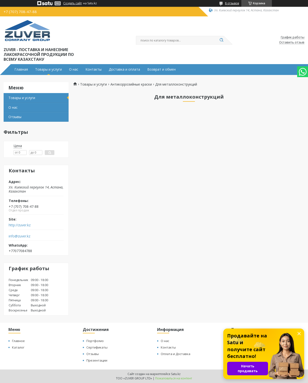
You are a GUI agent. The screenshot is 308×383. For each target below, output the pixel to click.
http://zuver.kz (20, 225)
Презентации (96, 360)
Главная (21, 69)
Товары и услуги (48, 69)
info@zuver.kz (19, 236)
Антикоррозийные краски (131, 84)
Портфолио (95, 341)
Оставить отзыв (291, 42)
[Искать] (221, 40)
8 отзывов (232, 3)
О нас (73, 69)
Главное (18, 341)
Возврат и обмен (161, 69)
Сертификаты (97, 347)
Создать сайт (72, 3)
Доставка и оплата (124, 69)
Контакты (93, 69)
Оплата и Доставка (175, 354)
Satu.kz (175, 374)
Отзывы (14, 116)
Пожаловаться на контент (173, 378)
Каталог (18, 347)
